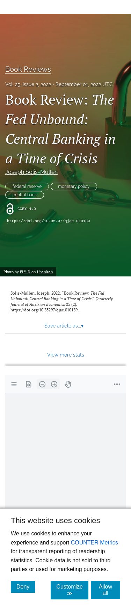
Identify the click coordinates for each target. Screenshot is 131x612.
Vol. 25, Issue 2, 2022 (28, 84)
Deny (25, 586)
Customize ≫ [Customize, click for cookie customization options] (72, 590)
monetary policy (74, 186)
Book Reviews (28, 69)
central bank (25, 194)
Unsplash (45, 271)
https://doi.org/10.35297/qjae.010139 (48, 221)
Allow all (109, 590)
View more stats (65, 355)
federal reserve (27, 186)
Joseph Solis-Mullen (31, 172)
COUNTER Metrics (94, 543)
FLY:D (25, 271)
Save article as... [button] (63, 326)
